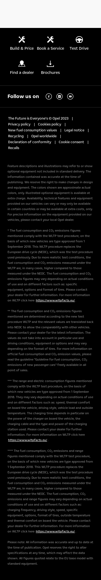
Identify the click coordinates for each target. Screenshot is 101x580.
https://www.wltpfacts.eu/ (55, 300)
